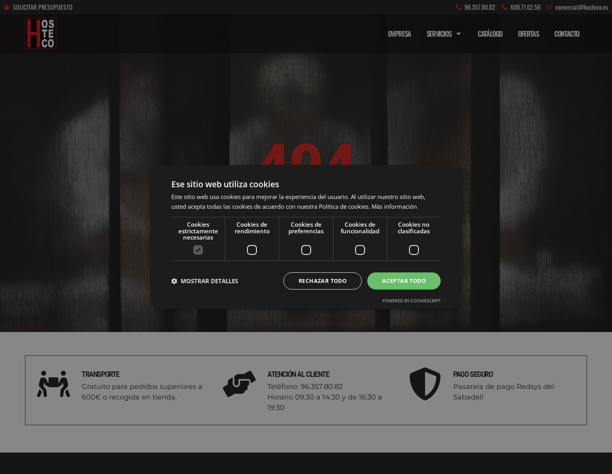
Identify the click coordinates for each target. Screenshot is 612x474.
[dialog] (306, 237)
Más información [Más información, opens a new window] (394, 206)
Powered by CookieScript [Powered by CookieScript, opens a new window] (411, 301)
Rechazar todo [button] (323, 280)
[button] (204, 280)
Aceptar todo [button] (404, 280)
